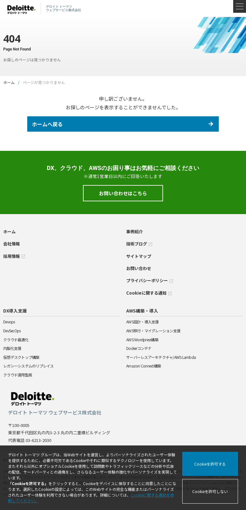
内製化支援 (12, 348)
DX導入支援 (15, 310)
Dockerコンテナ (139, 348)
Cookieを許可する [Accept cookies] (210, 464)
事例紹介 (134, 231)
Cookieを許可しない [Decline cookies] (210, 491)
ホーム (9, 82)
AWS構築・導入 (142, 310)
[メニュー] (239, 6)
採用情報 (14, 256)
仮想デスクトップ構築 (21, 357)
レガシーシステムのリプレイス (28, 365)
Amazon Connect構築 (143, 365)
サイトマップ (138, 256)
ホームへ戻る (47, 124)
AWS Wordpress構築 (142, 339)
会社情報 (11, 244)
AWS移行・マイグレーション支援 (153, 330)
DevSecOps (11, 330)
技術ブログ (139, 244)
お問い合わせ (138, 268)
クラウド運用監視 (17, 374)
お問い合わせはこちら (123, 193)
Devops (9, 321)
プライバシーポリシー (150, 280)
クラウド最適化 (16, 339)
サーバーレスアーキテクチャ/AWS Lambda (161, 357)
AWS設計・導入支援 (142, 321)
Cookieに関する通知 (149, 293)
